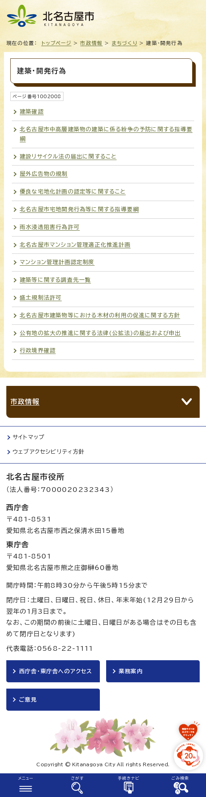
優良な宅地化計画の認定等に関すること (73, 191)
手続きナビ (129, 778)
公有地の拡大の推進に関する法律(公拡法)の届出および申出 (100, 333)
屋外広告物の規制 (44, 174)
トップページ (56, 43)
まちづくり (124, 43)
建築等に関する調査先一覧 (55, 280)
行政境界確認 (38, 350)
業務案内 (131, 671)
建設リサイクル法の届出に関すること (68, 156)
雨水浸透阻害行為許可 (50, 227)
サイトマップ (29, 437)
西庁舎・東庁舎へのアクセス (55, 671)
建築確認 (32, 111)
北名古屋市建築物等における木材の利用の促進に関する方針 (100, 315)
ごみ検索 (180, 778)
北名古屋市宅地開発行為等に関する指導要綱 (79, 209)
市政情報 (91, 43)
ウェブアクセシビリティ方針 (49, 451)
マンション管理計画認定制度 (57, 262)
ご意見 (28, 699)
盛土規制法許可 (41, 297)
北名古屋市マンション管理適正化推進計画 (75, 245)
